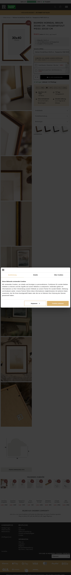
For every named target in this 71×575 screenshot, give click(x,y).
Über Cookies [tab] (58, 275)
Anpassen (35, 303)
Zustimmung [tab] (12, 275)
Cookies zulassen (58, 303)
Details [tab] (35, 275)
